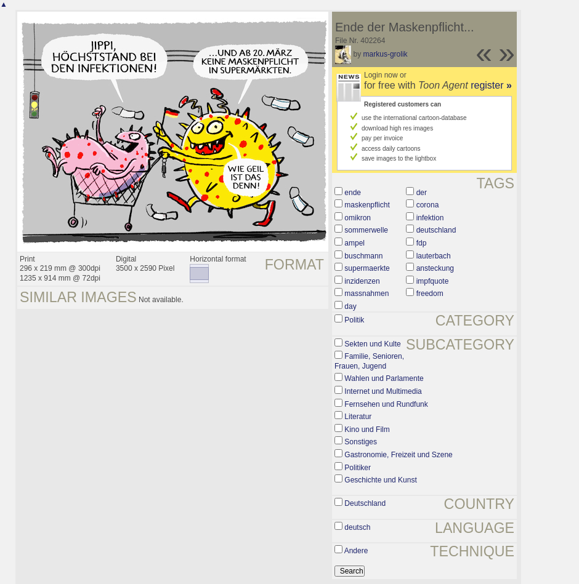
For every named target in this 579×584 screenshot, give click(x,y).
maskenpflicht (366, 205)
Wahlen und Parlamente (383, 378)
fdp (421, 243)
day (350, 306)
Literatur (357, 416)
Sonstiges (360, 442)
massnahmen (366, 293)
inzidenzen (361, 281)
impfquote (432, 281)
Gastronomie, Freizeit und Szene (398, 454)
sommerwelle (366, 230)
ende (352, 192)
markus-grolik (385, 54)
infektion (430, 218)
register (491, 85)
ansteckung (435, 268)
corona (427, 205)
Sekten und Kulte (372, 344)
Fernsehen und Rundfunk (385, 404)
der (421, 192)
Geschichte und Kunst (380, 480)
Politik (354, 320)
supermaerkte (366, 268)
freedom (429, 293)
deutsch (357, 527)
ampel (354, 243)
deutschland (436, 230)
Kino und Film (366, 429)
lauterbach (433, 256)
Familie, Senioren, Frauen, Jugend (369, 361)
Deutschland (365, 503)
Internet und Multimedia (382, 391)
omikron (357, 218)
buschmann (363, 256)
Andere (356, 550)
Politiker (357, 467)
